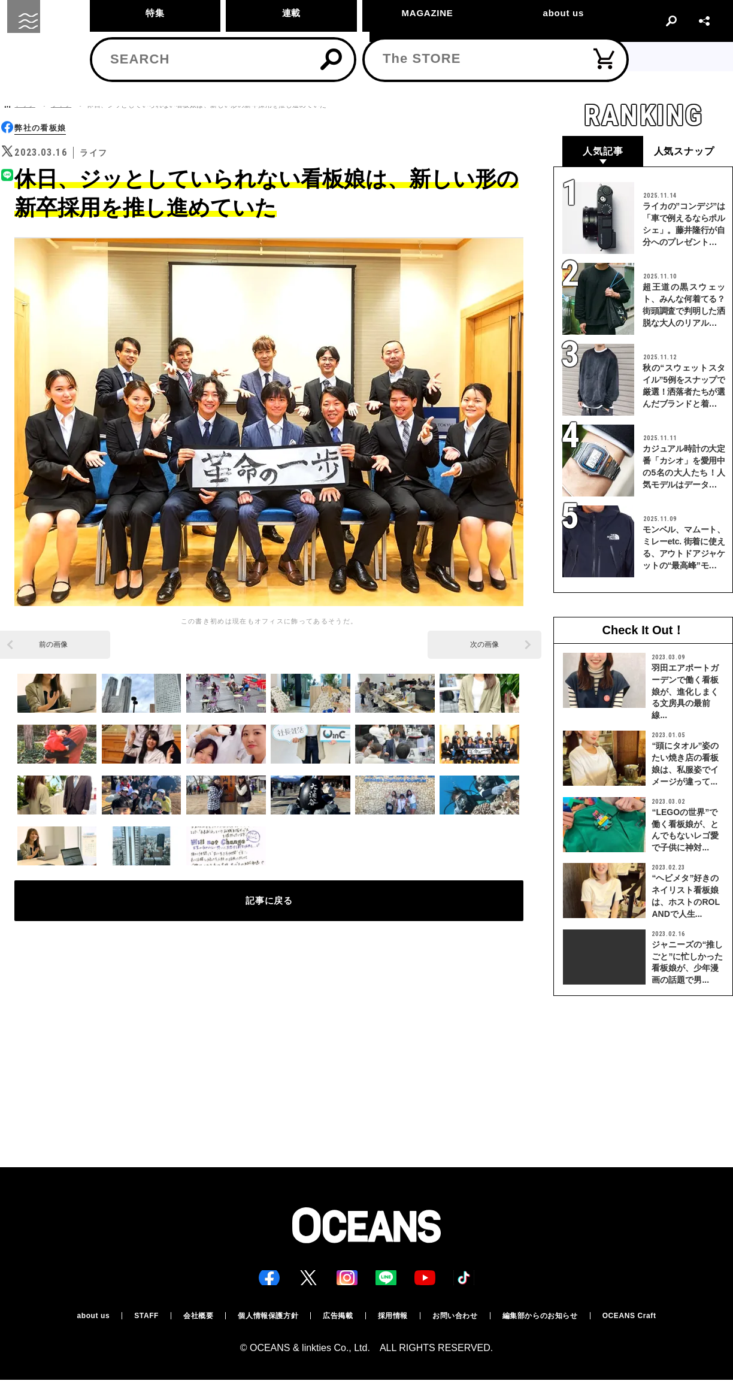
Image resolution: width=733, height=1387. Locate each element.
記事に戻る (269, 908)
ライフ (61, 104)
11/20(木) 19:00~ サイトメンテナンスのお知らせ (366, 56)
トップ (24, 104)
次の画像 (484, 645)
